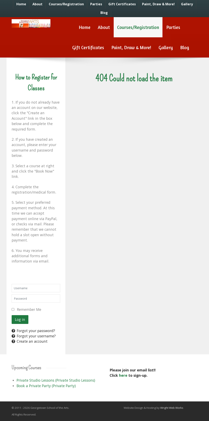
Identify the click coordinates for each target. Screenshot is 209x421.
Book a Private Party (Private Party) (46, 385)
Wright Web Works (171, 408)
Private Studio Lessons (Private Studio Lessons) (56, 380)
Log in (20, 319)
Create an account (30, 341)
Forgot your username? (34, 335)
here (123, 375)
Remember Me (29, 309)
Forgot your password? (33, 330)
